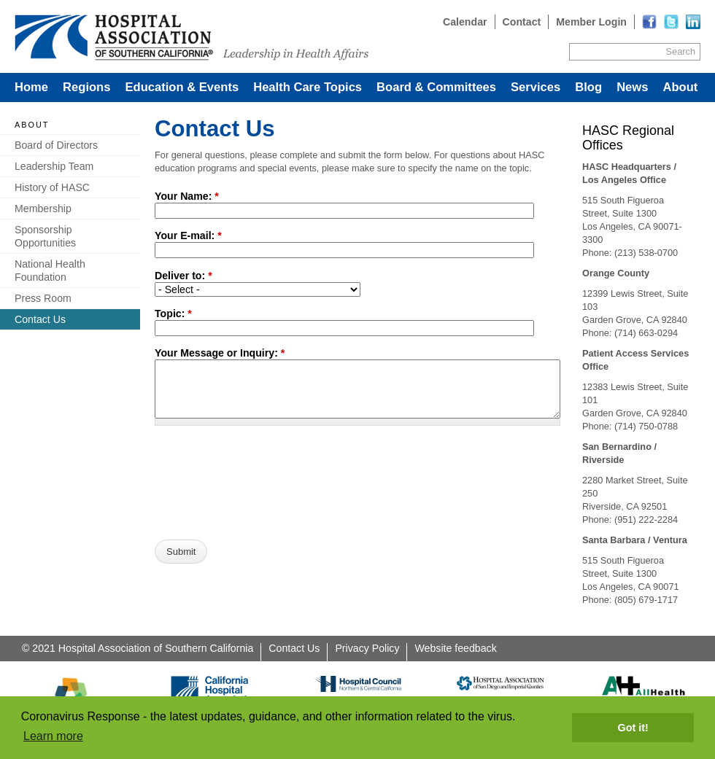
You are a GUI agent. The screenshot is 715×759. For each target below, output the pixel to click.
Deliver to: (183, 275)
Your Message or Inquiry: (220, 353)
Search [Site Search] (680, 51)
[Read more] (693, 22)
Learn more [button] (53, 736)
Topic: (173, 313)
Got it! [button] (633, 727)
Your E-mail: (188, 235)
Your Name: (187, 196)
